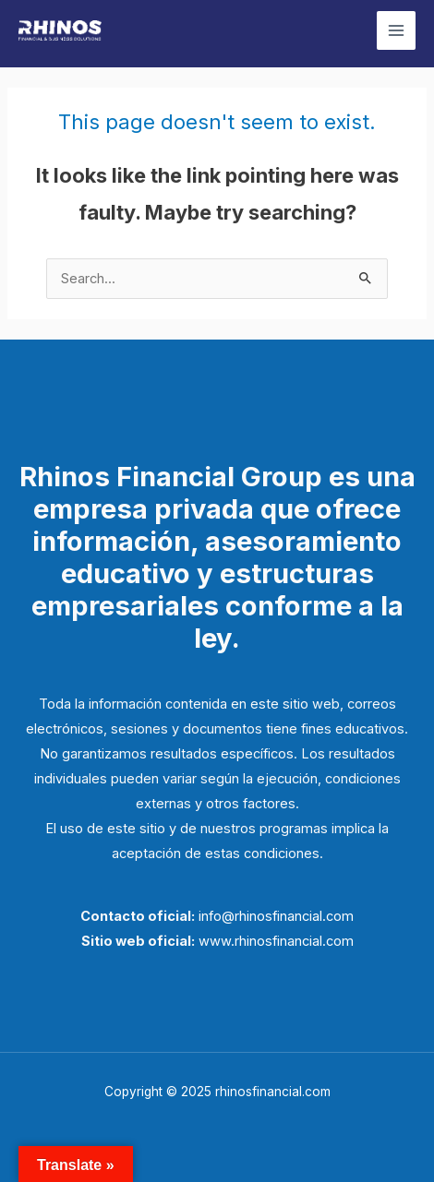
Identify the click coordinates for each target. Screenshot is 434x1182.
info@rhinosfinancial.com (276, 916)
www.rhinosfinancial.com (276, 941)
